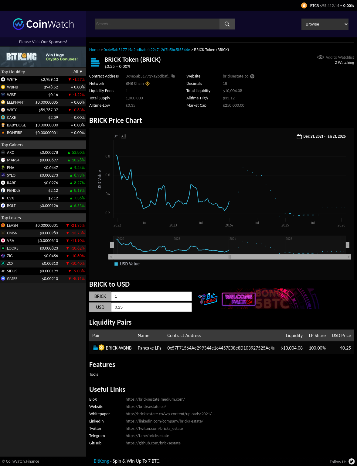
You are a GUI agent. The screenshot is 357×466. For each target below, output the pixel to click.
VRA (10, 240)
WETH (12, 79)
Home (94, 49)
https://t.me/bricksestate (147, 435)
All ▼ (78, 71)
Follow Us (338, 461)
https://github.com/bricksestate (153, 443)
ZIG (10, 255)
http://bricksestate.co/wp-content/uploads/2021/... (170, 413)
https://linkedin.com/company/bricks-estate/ (164, 421)
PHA (10, 167)
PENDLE (13, 190)
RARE (11, 182)
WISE (11, 94)
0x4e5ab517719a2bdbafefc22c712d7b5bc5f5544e (147, 49)
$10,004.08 (291, 348)
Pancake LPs (150, 348)
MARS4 (13, 160)
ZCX (10, 263)
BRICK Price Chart (115, 120)
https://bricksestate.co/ (146, 406)
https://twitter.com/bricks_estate (154, 428)
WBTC (12, 109)
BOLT (11, 205)
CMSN (12, 233)
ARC (10, 152)
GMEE (12, 278)
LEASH (12, 225)
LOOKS (13, 248)
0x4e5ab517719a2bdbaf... (148, 76)
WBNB (12, 87)
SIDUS (12, 271)
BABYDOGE (16, 125)
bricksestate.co (236, 76)
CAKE (11, 117)
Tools (93, 374)
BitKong (101, 461)
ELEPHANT (16, 102)
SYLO (11, 175)
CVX (10, 198)
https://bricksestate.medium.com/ (155, 399)
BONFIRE (14, 132)
